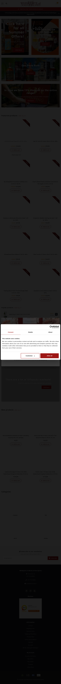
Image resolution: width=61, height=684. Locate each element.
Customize (30, 356)
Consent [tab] (10, 332)
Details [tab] (30, 332)
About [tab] (50, 332)
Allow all (49, 356)
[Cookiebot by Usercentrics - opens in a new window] (51, 327)
